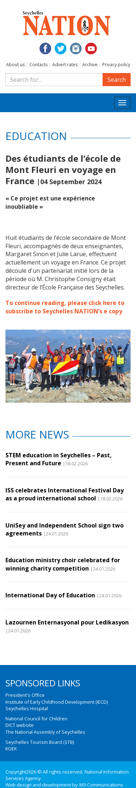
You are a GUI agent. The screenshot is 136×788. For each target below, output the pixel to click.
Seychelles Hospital (26, 708)
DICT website (19, 725)
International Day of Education (50, 595)
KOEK (11, 748)
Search (116, 80)
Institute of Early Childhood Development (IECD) (56, 702)
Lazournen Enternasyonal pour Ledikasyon (67, 622)
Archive (90, 65)
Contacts (38, 65)
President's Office (25, 695)
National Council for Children (36, 718)
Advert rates (65, 65)
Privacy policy (116, 65)
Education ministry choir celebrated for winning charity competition (62, 564)
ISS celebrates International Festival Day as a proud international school (64, 494)
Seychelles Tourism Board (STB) (39, 742)
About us (15, 65)
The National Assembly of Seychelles (45, 732)
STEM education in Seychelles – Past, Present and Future (58, 459)
